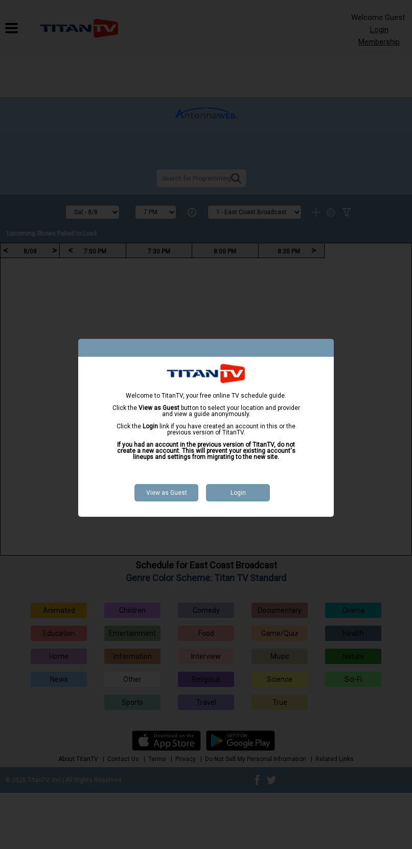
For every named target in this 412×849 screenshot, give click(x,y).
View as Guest (166, 492)
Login (238, 492)
